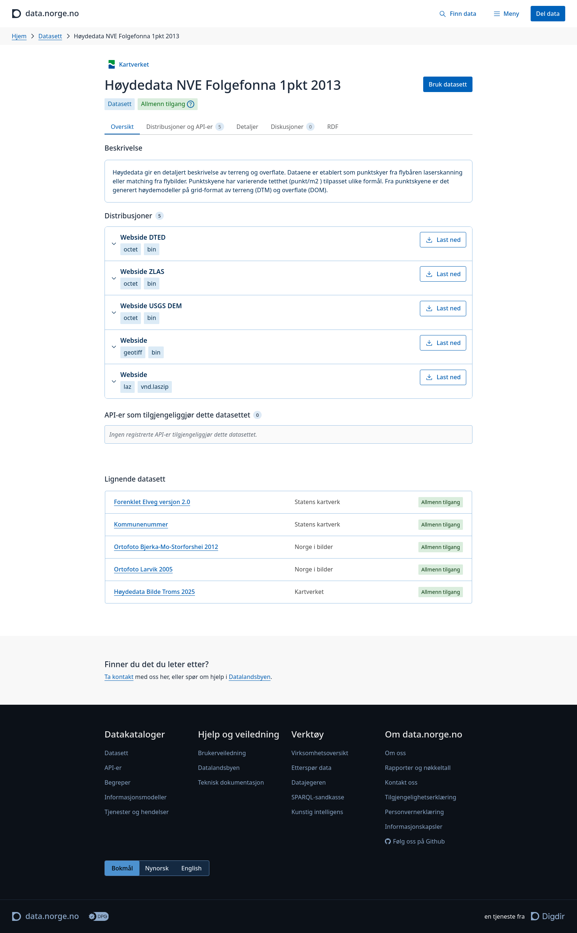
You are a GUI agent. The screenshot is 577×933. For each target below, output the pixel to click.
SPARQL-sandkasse (317, 797)
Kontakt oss (401, 782)
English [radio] (191, 868)
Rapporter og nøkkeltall (418, 768)
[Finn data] (457, 13)
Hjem (19, 36)
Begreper (118, 782)
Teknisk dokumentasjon (231, 782)
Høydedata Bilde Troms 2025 (154, 592)
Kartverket (128, 64)
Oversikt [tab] (122, 127)
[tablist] (288, 127)
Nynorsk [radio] (157, 868)
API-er (113, 768)
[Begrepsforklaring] (190, 104)
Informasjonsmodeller (136, 797)
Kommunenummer (141, 524)
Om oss (395, 753)
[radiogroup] (157, 868)
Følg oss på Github (415, 841)
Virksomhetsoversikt (319, 753)
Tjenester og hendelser (137, 812)
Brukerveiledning (222, 753)
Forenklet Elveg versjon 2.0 (152, 502)
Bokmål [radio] (122, 868)
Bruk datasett (448, 84)
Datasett (50, 36)
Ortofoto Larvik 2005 (143, 569)
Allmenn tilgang (163, 104)
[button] (288, 244)
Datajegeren (308, 782)
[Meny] (506, 13)
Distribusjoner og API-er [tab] (185, 127)
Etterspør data (311, 768)
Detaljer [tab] (247, 127)
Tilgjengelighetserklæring (420, 797)
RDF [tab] (332, 127)
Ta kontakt (119, 677)
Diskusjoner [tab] (293, 127)
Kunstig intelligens (317, 812)
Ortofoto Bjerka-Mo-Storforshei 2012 (166, 547)
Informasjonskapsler (413, 827)
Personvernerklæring (414, 812)
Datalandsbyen (250, 677)
